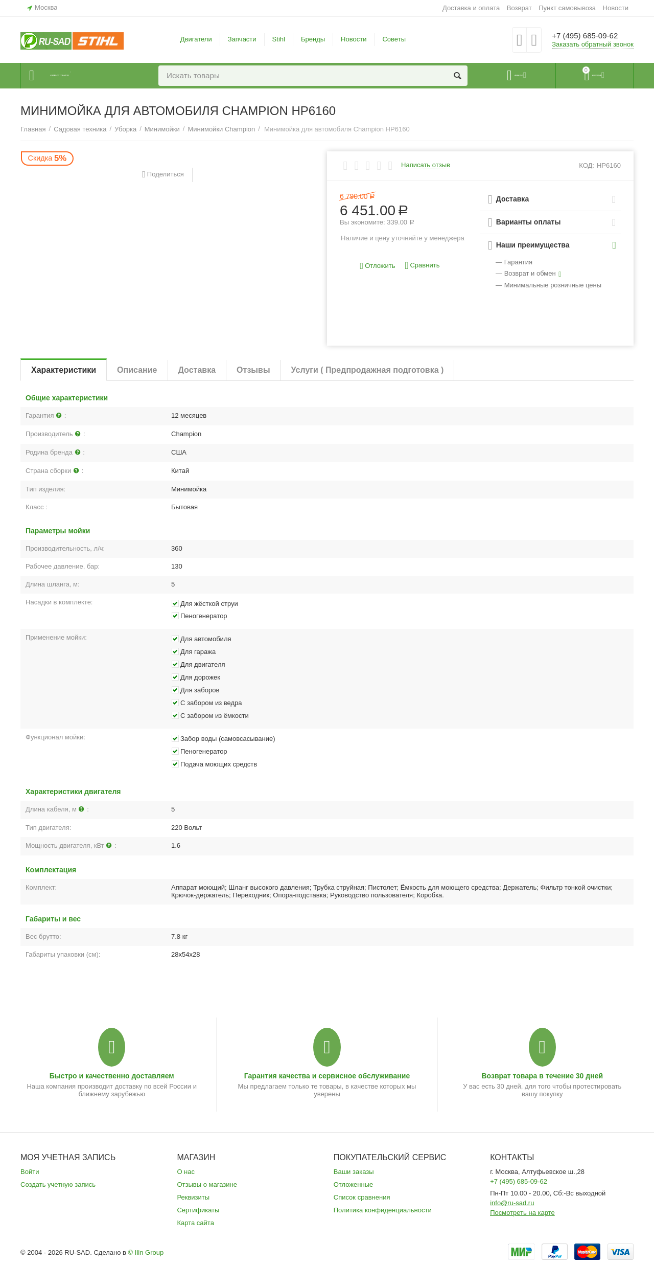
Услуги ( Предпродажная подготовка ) (367, 370)
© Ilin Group (146, 1252)
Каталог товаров (82, 76)
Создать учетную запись (58, 1184)
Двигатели (196, 39)
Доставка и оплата (471, 8)
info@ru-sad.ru (512, 1203)
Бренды (313, 39)
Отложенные (353, 1184)
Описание (137, 370)
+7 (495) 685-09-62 (591, 36)
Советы (394, 39)
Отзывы (253, 370)
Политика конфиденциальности (383, 1210)
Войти (29, 1172)
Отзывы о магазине (207, 1184)
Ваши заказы (354, 1172)
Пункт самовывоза (567, 8)
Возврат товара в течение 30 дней (542, 1076)
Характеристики (63, 370)
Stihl (278, 39)
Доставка (197, 370)
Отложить (377, 266)
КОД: (586, 165)
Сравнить (422, 265)
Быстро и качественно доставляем (112, 1076)
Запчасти (242, 39)
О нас (186, 1172)
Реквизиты (193, 1197)
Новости (615, 8)
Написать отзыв (425, 165)
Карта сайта (195, 1223)
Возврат (519, 8)
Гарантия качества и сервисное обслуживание (327, 1076)
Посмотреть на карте (522, 1212)
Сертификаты (198, 1210)
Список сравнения (362, 1197)
